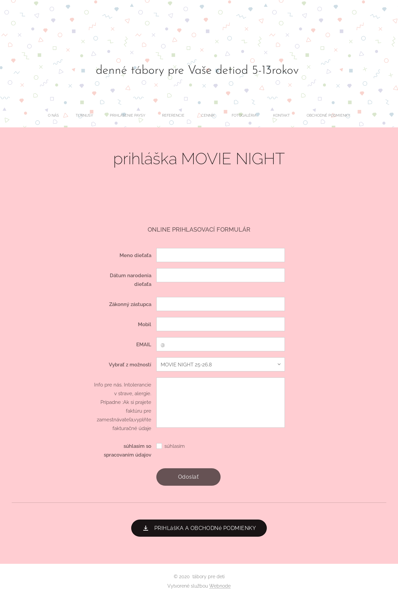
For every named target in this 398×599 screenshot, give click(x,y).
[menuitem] (145, 115)
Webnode (220, 586)
